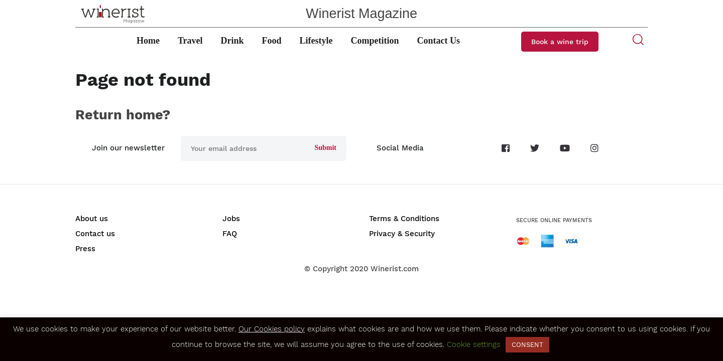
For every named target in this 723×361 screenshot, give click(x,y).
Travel (190, 41)
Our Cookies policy (271, 328)
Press (85, 248)
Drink (232, 41)
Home (148, 41)
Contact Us (438, 41)
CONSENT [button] (527, 344)
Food (272, 41)
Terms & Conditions (404, 218)
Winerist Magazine (361, 13)
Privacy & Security (402, 233)
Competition (375, 41)
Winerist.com (395, 268)
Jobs (231, 218)
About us (91, 218)
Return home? (122, 115)
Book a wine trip (559, 42)
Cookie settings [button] (474, 344)
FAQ (229, 233)
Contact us (95, 233)
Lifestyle (316, 41)
